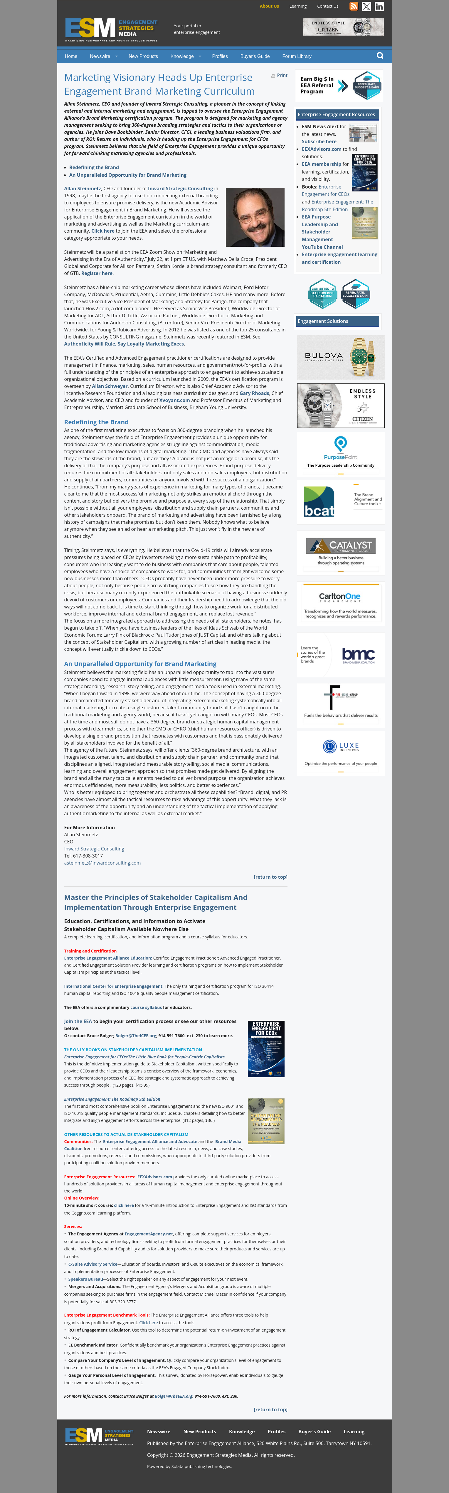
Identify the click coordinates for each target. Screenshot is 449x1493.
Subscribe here (319, 141)
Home (71, 56)
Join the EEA (78, 1021)
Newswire (100, 56)
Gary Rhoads (254, 393)
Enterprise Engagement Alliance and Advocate (150, 1141)
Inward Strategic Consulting (180, 188)
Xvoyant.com (174, 400)
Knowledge (182, 56)
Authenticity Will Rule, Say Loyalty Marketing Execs (124, 344)
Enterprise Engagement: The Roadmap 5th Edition (112, 1099)
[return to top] (270, 877)
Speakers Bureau (85, 1279)
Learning (298, 6)
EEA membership (321, 164)
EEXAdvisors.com (154, 1177)
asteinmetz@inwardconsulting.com (102, 863)
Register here (96, 273)
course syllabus (146, 1007)
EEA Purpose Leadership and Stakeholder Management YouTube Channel (322, 231)
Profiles (220, 56)
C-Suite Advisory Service (92, 1264)
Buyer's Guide (255, 56)
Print (282, 75)
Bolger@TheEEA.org (173, 1396)
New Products (143, 56)
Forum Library (297, 56)
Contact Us (328, 6)
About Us (269, 6)
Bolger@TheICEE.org (135, 1035)
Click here (103, 231)
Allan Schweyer (110, 386)
